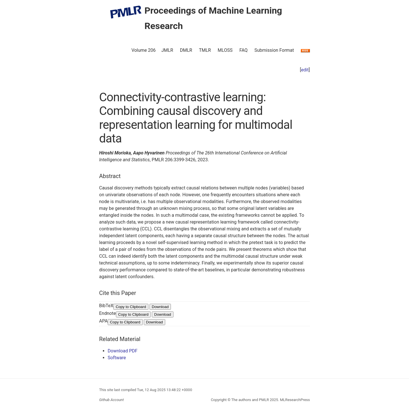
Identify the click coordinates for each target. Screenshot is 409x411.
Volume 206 (143, 50)
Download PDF (123, 351)
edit (305, 70)
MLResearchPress (294, 400)
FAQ (243, 50)
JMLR (167, 50)
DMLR (186, 50)
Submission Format (274, 50)
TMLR (205, 50)
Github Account (111, 400)
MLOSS (225, 50)
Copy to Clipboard (131, 307)
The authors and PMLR (250, 400)
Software (117, 357)
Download (160, 307)
